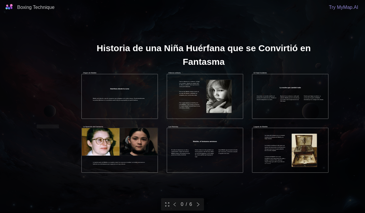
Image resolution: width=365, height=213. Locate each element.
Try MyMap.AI (343, 7)
